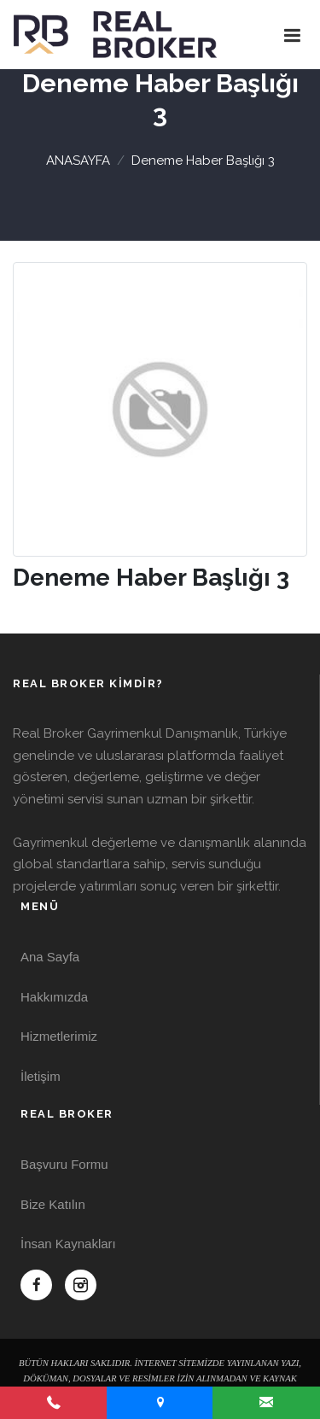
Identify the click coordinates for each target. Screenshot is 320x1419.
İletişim (40, 1076)
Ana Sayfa (49, 956)
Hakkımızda (54, 997)
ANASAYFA (78, 160)
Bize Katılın (52, 1204)
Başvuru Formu (64, 1164)
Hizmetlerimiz (58, 1036)
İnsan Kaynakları (68, 1243)
